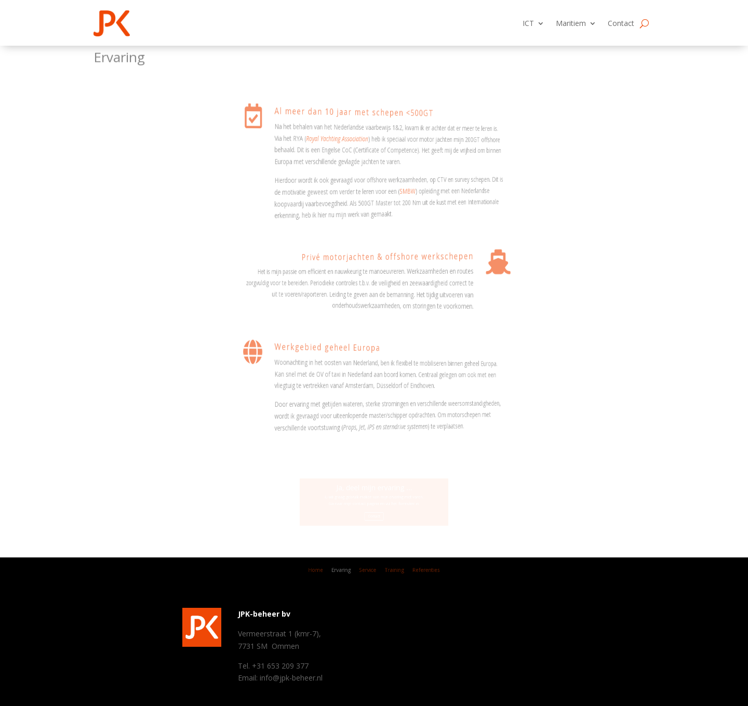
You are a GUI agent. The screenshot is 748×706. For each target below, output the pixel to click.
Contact (621, 23)
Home (326, 571)
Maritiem (571, 23)
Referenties (417, 571)
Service (369, 571)
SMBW (311, 188)
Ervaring (347, 571)
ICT (528, 23)
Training (391, 571)
